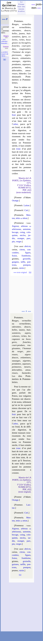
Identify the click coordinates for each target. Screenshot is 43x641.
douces (27, 30)
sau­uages (16, 360)
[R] (4, 59)
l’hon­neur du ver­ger (21, 52)
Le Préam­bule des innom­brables (21, 6)
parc (29, 238)
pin (13, 241)
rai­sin (21, 268)
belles (14, 33)
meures (27, 367)
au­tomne (27, 229)
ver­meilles (26, 24)
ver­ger (18, 241)
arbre (15, 124)
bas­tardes (26, 373)
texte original (20, 272)
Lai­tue (26, 205)
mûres (28, 67)
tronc (18, 149)
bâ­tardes (22, 73)
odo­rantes (16, 30)
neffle (22, 564)
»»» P (5, 19)
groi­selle (27, 561)
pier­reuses (16, 55)
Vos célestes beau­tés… (5, 41)
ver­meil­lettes (25, 27)
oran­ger (20, 238)
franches (16, 46)
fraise (14, 255)
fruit (14, 115)
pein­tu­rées (16, 67)
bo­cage (15, 232)
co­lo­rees (15, 336)
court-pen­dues (18, 345)
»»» (39, 8)
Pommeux (19, 223)
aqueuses (26, 64)
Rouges (15, 24)
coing (22, 232)
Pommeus (19, 525)
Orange (15, 200)
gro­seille (27, 259)
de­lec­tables (17, 370)
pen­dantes (16, 64)
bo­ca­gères (26, 43)
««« (33, 4)
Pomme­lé (19, 210)
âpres (24, 36)
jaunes (22, 33)
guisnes (15, 564)
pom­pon (27, 265)
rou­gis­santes (25, 49)
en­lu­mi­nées (26, 58)
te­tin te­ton (21, 520)
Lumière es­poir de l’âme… (4, 54)
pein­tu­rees (16, 367)
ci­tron (22, 249)
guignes (15, 262)
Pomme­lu (19, 215)
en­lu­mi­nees (26, 357)
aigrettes (27, 61)
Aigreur (15, 226)
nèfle (23, 262)
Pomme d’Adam (23, 197)
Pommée (19, 205)
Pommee (19, 505)
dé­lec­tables (17, 70)
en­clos (23, 235)
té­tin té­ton (21, 218)
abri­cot (27, 246)
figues (28, 252)
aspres (28, 333)
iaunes (22, 330)
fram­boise (26, 255)
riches (21, 39)
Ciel (26, 210)
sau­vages (16, 61)
